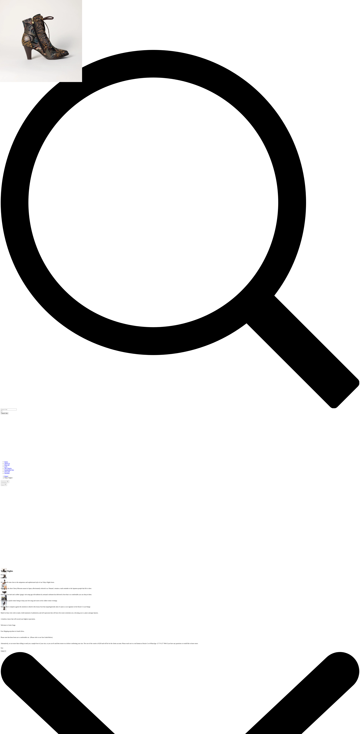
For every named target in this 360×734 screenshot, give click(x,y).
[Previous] (5, 481)
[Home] (6, 476)
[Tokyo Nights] (8, 478)
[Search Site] (9, 409)
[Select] (3, 651)
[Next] (4, 484)
